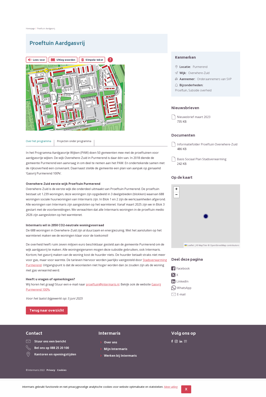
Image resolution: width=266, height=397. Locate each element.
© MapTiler (201, 245)
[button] (176, 189)
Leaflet (189, 245)
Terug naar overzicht (47, 311)
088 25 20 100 (59, 348)
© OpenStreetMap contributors (223, 245)
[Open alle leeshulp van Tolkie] (110, 59)
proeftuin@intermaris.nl (102, 284)
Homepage (30, 28)
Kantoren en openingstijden (55, 354)
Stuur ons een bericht (50, 341)
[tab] (40, 143)
